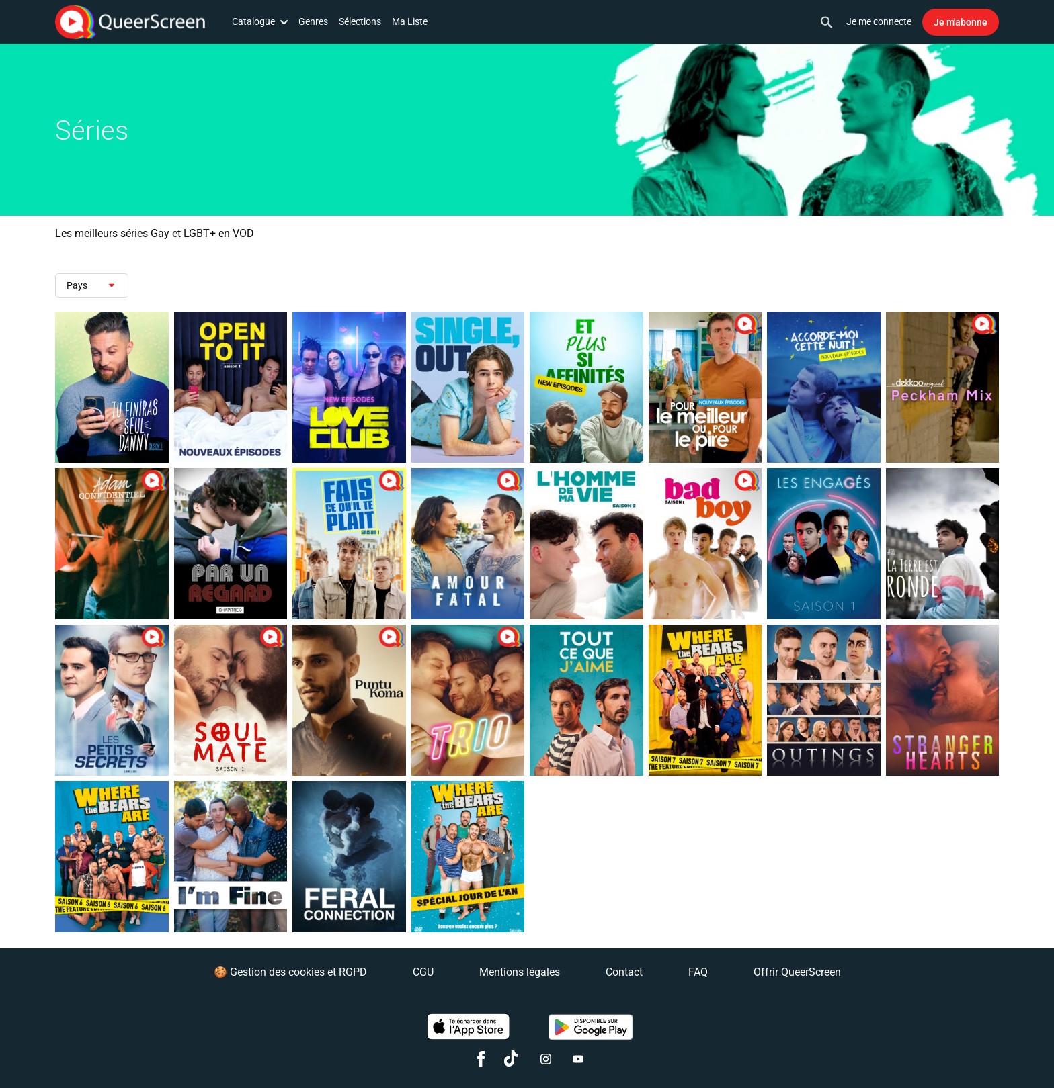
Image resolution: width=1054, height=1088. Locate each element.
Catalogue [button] (260, 21)
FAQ (698, 972)
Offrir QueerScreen (797, 972)
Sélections (360, 21)
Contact (624, 972)
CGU (423, 972)
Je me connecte (878, 21)
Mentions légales (519, 972)
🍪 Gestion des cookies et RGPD (290, 972)
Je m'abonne (960, 22)
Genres (313, 21)
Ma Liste (410, 21)
